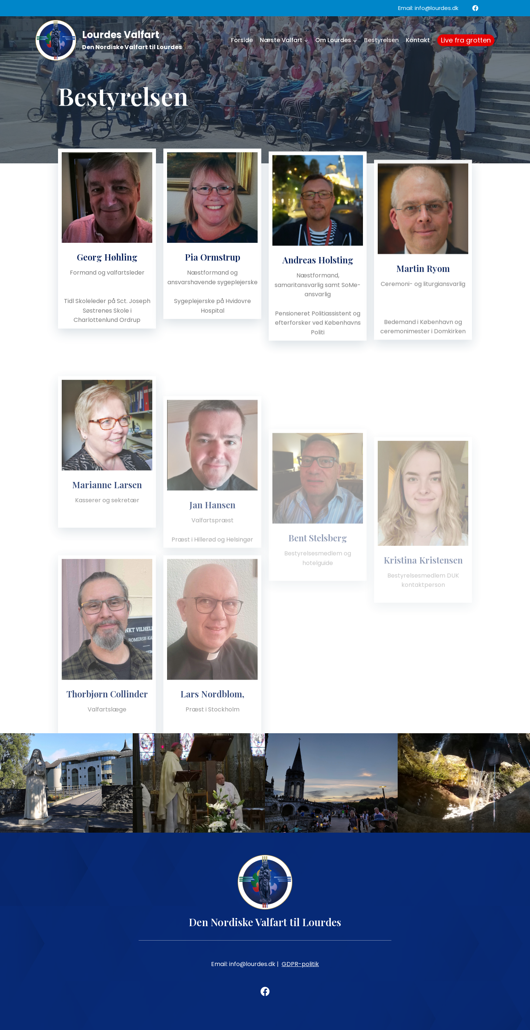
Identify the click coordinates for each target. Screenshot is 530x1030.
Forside (242, 40)
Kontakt (418, 40)
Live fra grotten (466, 40)
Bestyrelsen (381, 40)
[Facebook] (475, 8)
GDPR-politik (300, 964)
